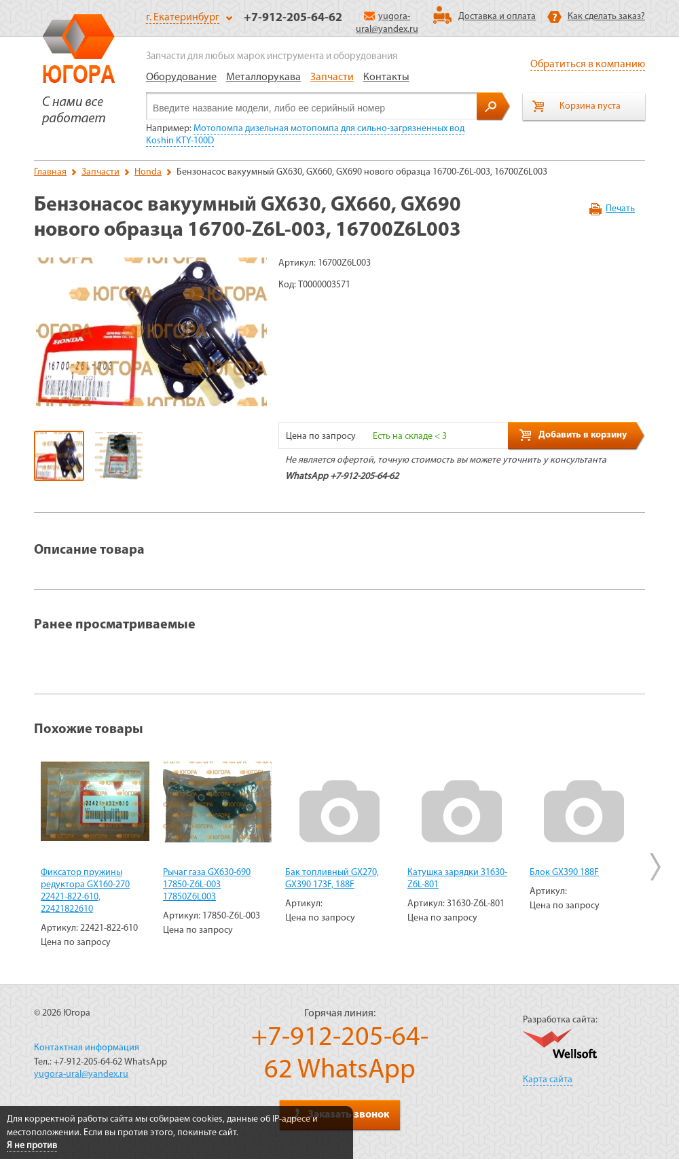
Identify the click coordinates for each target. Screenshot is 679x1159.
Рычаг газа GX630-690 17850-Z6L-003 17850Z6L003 (207, 885)
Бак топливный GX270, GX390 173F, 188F (332, 879)
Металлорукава (263, 77)
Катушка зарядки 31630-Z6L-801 (457, 879)
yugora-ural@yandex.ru (81, 1074)
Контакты (386, 77)
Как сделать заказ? (606, 17)
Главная (50, 172)
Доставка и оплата (497, 17)
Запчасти (332, 77)
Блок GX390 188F (564, 873)
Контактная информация (86, 1048)
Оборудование (181, 77)
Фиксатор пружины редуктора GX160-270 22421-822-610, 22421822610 (85, 891)
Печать (620, 209)
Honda (148, 172)
